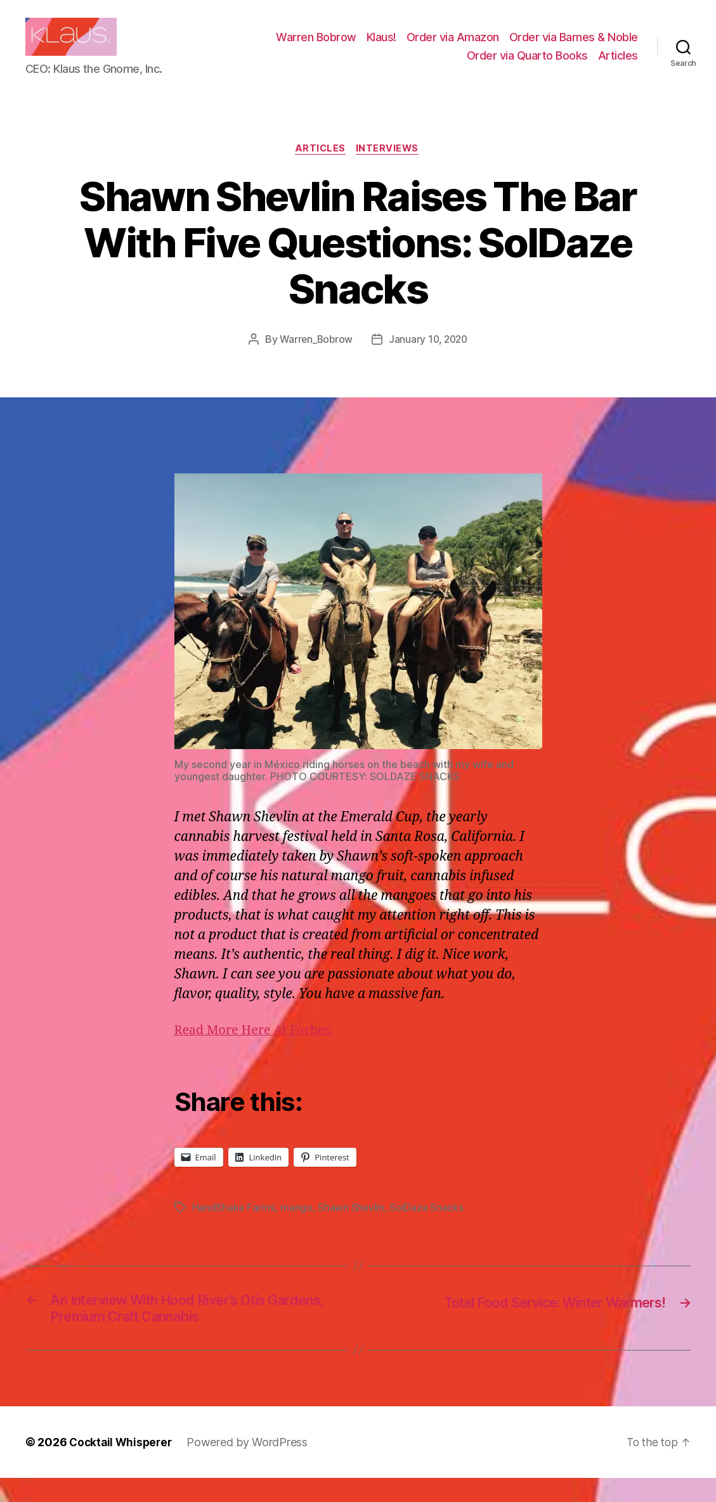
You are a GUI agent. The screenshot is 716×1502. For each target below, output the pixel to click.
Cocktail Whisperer (122, 1466)
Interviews (390, 168)
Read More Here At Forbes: (259, 1051)
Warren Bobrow (316, 46)
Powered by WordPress (251, 1466)
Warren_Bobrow (315, 359)
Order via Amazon (453, 46)
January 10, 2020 (429, 359)
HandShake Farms (234, 1227)
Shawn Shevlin (352, 1227)
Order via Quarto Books (527, 65)
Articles (618, 65)
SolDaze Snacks (428, 1227)
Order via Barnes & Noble (573, 46)
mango (297, 1227)
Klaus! (381, 46)
